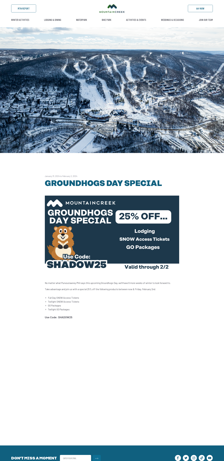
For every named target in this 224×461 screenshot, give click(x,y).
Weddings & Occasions (172, 24)
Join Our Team (206, 24)
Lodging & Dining (52, 24)
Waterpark (81, 24)
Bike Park (106, 24)
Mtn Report (24, 11)
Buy (200, 11)
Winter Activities (20, 24)
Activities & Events (136, 24)
